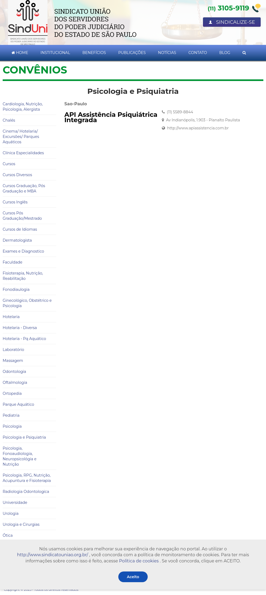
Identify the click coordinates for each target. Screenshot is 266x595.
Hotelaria (11, 316)
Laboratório (13, 349)
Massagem (13, 360)
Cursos (9, 163)
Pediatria (11, 415)
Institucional (55, 52)
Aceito (133, 576)
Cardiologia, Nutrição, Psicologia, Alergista (23, 107)
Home (19, 52)
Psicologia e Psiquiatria (24, 437)
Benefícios (94, 52)
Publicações (132, 52)
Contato (198, 52)
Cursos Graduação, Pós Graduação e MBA (24, 188)
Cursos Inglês (15, 202)
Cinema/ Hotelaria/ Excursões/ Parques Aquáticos (21, 136)
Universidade (15, 502)
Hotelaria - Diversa (20, 327)
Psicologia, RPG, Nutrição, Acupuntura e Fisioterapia (27, 478)
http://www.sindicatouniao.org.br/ (52, 554)
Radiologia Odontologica (26, 491)
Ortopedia (12, 393)
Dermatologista (17, 240)
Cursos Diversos (17, 174)
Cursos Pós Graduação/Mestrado (22, 216)
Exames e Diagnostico (23, 251)
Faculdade (12, 262)
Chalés (9, 120)
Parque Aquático (18, 404)
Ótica (8, 535)
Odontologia (14, 371)
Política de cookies (139, 560)
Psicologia (12, 426)
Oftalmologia (15, 382)
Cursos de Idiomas (20, 229)
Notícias (167, 52)
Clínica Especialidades (23, 152)
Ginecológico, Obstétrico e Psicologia (27, 303)
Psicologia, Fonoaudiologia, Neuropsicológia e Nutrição (19, 456)
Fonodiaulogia (16, 289)
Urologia (10, 513)
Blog (224, 52)
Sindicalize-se (232, 22)
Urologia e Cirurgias (21, 524)
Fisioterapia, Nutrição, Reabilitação (23, 276)
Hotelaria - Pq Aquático (24, 338)
